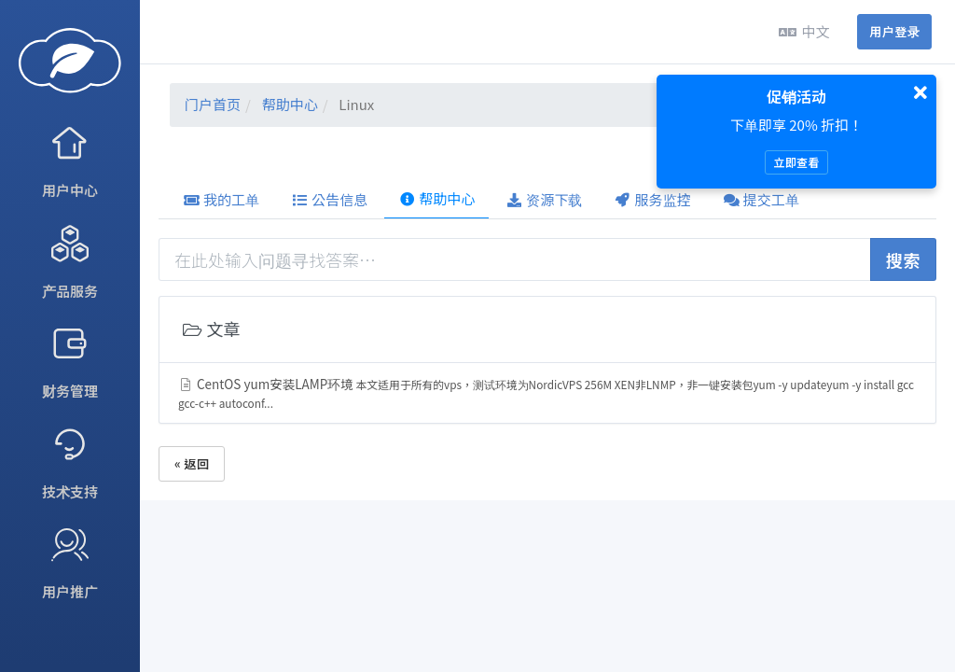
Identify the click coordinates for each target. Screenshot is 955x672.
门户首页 (213, 104)
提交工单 (761, 199)
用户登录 (894, 31)
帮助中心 (290, 104)
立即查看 (796, 162)
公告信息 (329, 199)
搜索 (903, 259)
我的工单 (221, 199)
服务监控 (653, 199)
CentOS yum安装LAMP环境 (546, 392)
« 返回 (191, 463)
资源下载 (543, 199)
